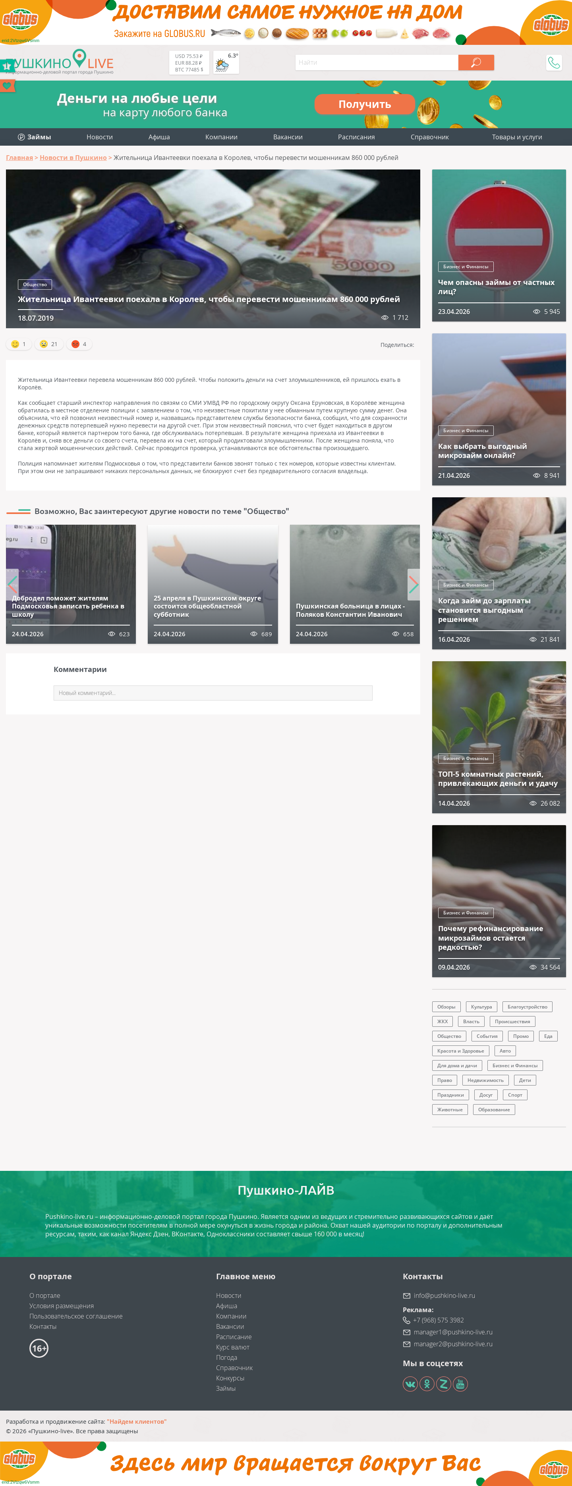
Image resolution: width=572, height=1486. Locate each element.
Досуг (486, 1094)
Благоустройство (527, 1006)
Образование (494, 1109)
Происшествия (512, 1021)
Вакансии (288, 137)
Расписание (234, 1336)
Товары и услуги (517, 137)
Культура (481, 1006)
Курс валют (232, 1347)
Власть (471, 1021)
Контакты (43, 1326)
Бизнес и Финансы (466, 266)
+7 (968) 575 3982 (438, 1320)
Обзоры (446, 1006)
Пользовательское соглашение (76, 1316)
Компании (221, 137)
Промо (521, 1036)
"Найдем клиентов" (137, 1421)
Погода (226, 1357)
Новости (100, 137)
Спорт (515, 1094)
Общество (35, 284)
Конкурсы (230, 1378)
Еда (548, 1036)
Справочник (430, 137)
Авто (505, 1050)
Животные (450, 1109)
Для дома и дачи (457, 1065)
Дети (525, 1080)
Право (444, 1080)
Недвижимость (486, 1080)
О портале (44, 1295)
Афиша (159, 137)
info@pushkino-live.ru (444, 1295)
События (487, 1036)
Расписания (356, 137)
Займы (226, 1388)
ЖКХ (442, 1021)
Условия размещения (61, 1305)
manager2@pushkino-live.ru (453, 1344)
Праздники (450, 1094)
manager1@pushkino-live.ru (453, 1332)
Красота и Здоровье (460, 1050)
